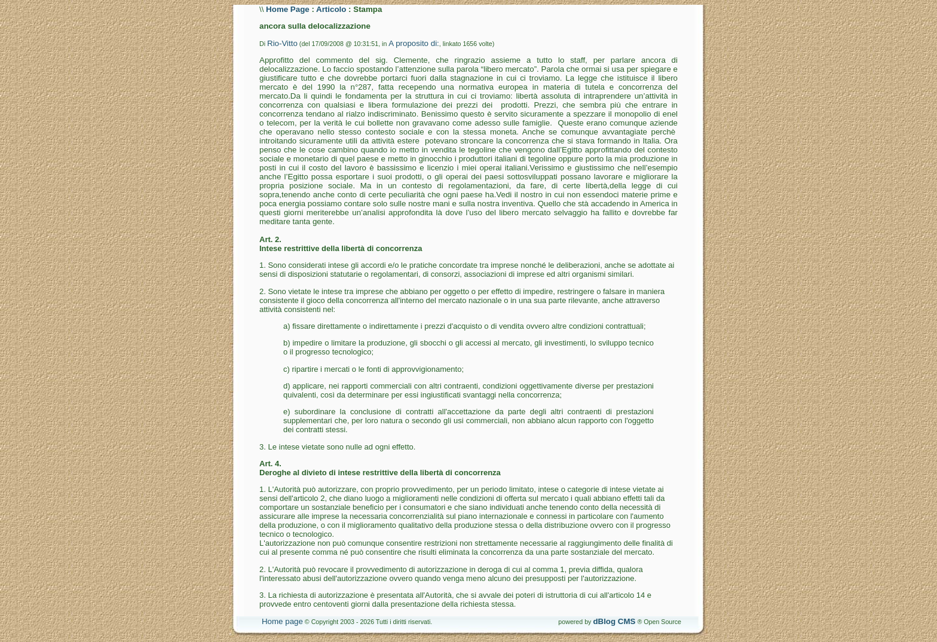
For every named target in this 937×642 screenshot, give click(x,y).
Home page (282, 621)
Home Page (288, 9)
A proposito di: (413, 43)
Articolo (331, 9)
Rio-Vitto (282, 43)
